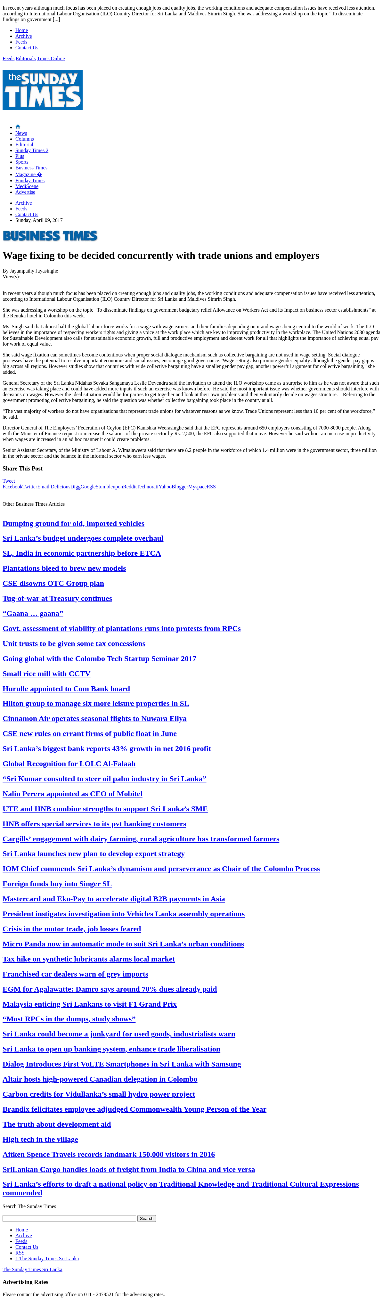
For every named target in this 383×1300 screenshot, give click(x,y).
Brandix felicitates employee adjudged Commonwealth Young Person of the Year (134, 1109)
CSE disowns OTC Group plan (53, 583)
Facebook (12, 486)
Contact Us (26, 47)
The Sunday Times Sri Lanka (47, 1258)
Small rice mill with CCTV (47, 673)
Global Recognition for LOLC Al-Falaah (69, 763)
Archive (23, 36)
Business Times (31, 167)
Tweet (9, 481)
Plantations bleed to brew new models (64, 568)
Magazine (28, 174)
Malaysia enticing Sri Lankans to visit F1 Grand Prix (90, 1004)
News (21, 133)
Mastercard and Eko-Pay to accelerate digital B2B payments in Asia (114, 899)
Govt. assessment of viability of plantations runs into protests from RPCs (122, 628)
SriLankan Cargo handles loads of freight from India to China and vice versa (129, 1169)
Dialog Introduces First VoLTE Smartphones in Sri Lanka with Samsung (122, 1064)
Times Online (51, 58)
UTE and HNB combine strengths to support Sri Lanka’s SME (105, 809)
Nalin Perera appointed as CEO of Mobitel (73, 793)
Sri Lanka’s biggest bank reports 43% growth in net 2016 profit (107, 748)
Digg (75, 486)
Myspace (197, 486)
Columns (24, 139)
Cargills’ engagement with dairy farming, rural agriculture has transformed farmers (141, 839)
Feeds (21, 42)
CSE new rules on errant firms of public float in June (90, 733)
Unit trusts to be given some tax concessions (74, 643)
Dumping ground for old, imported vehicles (73, 523)
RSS (211, 486)
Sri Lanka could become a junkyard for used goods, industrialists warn (119, 1034)
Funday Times (30, 180)
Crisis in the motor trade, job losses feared (72, 929)
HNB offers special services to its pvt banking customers (94, 824)
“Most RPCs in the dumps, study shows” (69, 1019)
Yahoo (165, 486)
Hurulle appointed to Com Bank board (66, 688)
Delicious (60, 486)
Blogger (180, 486)
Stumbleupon (109, 486)
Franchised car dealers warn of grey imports (75, 974)
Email (43, 486)
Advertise (25, 192)
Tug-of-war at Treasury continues (57, 598)
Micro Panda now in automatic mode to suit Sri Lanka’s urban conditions (123, 944)
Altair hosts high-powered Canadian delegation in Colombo (100, 1079)
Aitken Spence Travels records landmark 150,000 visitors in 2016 (109, 1154)
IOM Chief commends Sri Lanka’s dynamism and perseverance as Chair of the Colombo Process (161, 868)
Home (21, 30)
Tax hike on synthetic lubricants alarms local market (89, 959)
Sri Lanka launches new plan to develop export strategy (94, 853)
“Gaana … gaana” (33, 613)
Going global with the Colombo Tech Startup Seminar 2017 (99, 658)
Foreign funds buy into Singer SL (57, 883)
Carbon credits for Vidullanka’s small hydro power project (99, 1094)
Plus (19, 156)
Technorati (148, 486)
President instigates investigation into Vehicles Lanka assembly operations (124, 914)
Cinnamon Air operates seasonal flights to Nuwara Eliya (95, 718)
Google (88, 486)
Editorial (24, 144)
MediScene (26, 186)
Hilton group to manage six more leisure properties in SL (96, 703)
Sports (22, 162)
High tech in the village (40, 1139)
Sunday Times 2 (31, 150)
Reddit (130, 486)
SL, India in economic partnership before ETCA (82, 553)
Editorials (26, 58)
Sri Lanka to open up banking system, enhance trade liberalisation (111, 1049)
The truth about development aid (57, 1124)
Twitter (29, 486)
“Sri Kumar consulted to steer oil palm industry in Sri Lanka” (105, 778)
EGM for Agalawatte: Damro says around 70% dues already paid (110, 989)
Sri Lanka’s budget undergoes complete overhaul (83, 538)
